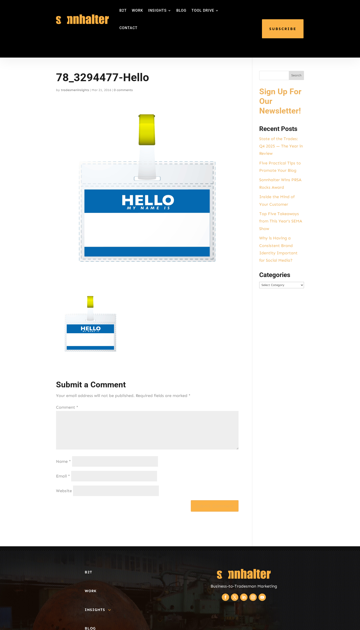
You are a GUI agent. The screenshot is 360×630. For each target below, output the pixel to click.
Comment (67, 407)
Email (63, 476)
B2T (123, 10)
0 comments (123, 90)
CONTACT (128, 28)
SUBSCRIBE (282, 29)
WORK (137, 10)
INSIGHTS (157, 10)
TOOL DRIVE (202, 10)
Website (64, 490)
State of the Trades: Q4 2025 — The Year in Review (281, 146)
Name (63, 461)
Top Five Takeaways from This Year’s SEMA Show (280, 221)
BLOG (181, 10)
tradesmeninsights (75, 90)
